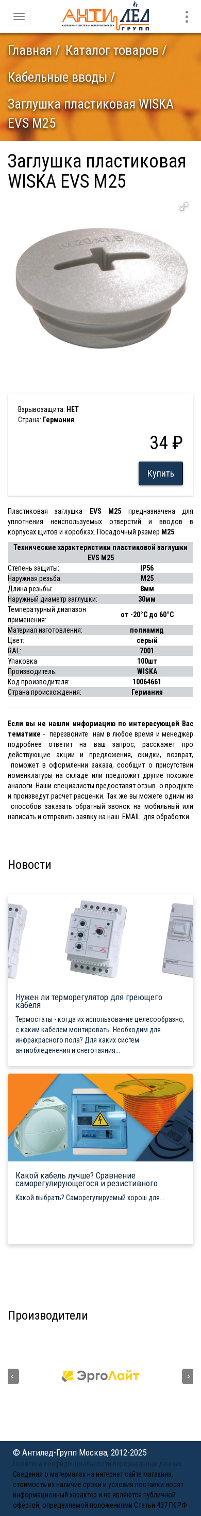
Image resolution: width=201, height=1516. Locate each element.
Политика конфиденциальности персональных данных (97, 1464)
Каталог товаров (112, 50)
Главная (30, 50)
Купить (160, 473)
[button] (184, 206)
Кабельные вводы (57, 77)
